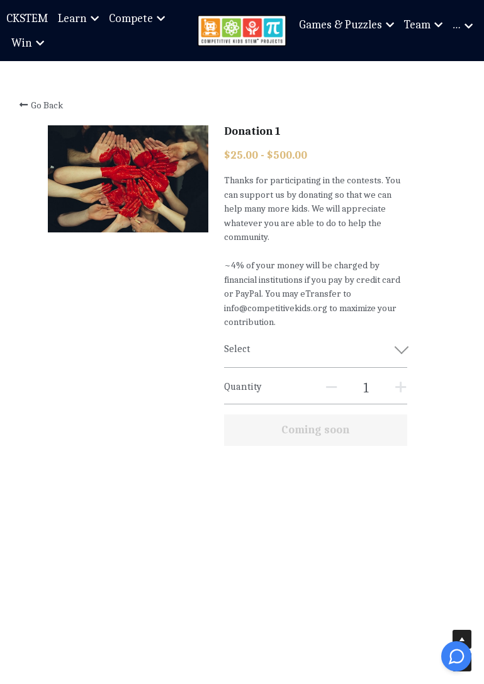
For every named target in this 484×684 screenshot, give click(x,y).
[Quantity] (366, 388)
